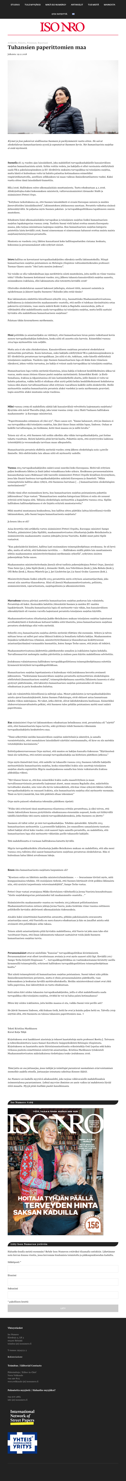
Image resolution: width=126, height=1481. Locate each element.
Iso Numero (63, 26)
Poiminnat (31, 43)
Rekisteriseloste (15, 1357)
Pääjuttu (22, 43)
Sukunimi (13, 1288)
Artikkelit (12, 43)
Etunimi (12, 1275)
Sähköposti (14, 1262)
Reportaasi (43, 43)
